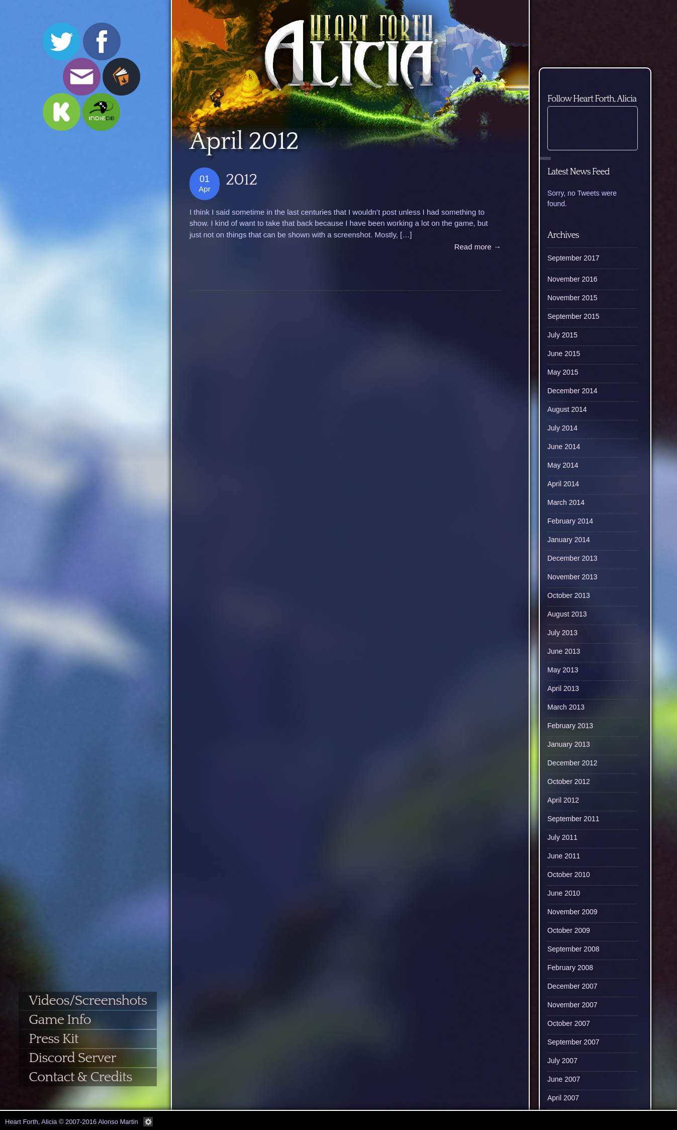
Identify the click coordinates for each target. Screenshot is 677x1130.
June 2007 (563, 1079)
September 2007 (573, 1042)
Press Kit (53, 1039)
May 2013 (562, 670)
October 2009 (568, 930)
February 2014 (570, 521)
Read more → (477, 246)
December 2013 (572, 558)
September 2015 (573, 316)
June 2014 (563, 447)
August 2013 (567, 614)
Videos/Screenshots (88, 1000)
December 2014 (572, 391)
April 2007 (563, 1098)
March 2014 (566, 502)
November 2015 (572, 298)
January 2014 (568, 540)
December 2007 (572, 986)
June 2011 (563, 856)
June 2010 (563, 893)
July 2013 (562, 633)
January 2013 (568, 744)
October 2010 (568, 875)
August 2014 (567, 409)
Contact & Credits (80, 1077)
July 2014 (562, 428)
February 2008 (570, 968)
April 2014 (563, 484)
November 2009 (572, 912)
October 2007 (568, 1023)
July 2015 (562, 335)
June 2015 (563, 354)
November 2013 (572, 577)
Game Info (60, 1019)
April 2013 (563, 688)
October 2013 (568, 595)
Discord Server (72, 1058)
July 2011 (562, 837)
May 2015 (562, 372)
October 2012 (568, 781)
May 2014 (562, 465)
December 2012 (572, 763)
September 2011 (573, 819)
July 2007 (562, 1061)
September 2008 (573, 949)
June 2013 (563, 651)
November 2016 (572, 279)
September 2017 (573, 258)
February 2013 (570, 726)
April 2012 (563, 800)
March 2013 (566, 707)
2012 (241, 180)
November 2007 (572, 1005)
